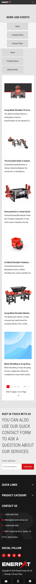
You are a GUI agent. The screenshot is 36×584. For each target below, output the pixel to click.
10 (24, 386)
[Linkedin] (9, 555)
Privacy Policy (17, 574)
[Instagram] (19, 555)
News (17, 26)
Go (18, 395)
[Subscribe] (28, 467)
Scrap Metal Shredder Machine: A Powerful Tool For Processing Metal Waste (18, 313)
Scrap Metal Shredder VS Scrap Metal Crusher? (18, 110)
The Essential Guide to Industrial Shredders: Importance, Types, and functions (18, 161)
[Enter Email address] (11, 467)
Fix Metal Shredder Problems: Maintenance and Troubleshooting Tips (18, 262)
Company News (17, 35)
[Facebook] (4, 555)
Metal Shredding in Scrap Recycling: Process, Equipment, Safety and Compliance (18, 364)
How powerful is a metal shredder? (18, 211)
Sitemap (7, 574)
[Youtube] (14, 555)
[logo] (16, 564)
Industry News (17, 43)
